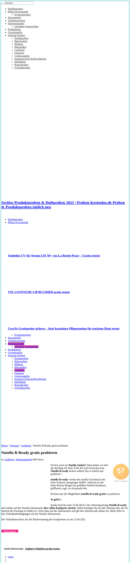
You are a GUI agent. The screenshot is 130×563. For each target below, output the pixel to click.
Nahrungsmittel (16, 23)
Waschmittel (14, 17)
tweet (11, 556)
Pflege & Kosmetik (18, 11)
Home (4, 445)
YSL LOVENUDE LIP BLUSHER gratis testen (39, 292)
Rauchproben (21, 64)
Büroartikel (20, 47)
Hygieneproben (22, 14)
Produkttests (14, 29)
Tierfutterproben (16, 20)
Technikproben (22, 67)
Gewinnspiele (15, 32)
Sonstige (14, 445)
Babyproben (20, 41)
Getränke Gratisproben (26, 26)
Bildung (18, 44)
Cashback (19, 50)
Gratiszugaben (22, 55)
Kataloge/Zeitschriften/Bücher (30, 58)
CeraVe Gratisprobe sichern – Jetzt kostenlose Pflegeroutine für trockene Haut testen (63, 328)
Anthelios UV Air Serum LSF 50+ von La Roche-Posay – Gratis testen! (54, 255)
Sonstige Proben (16, 35)
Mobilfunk (20, 61)
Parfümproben (15, 8)
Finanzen (19, 53)
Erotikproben (21, 38)
